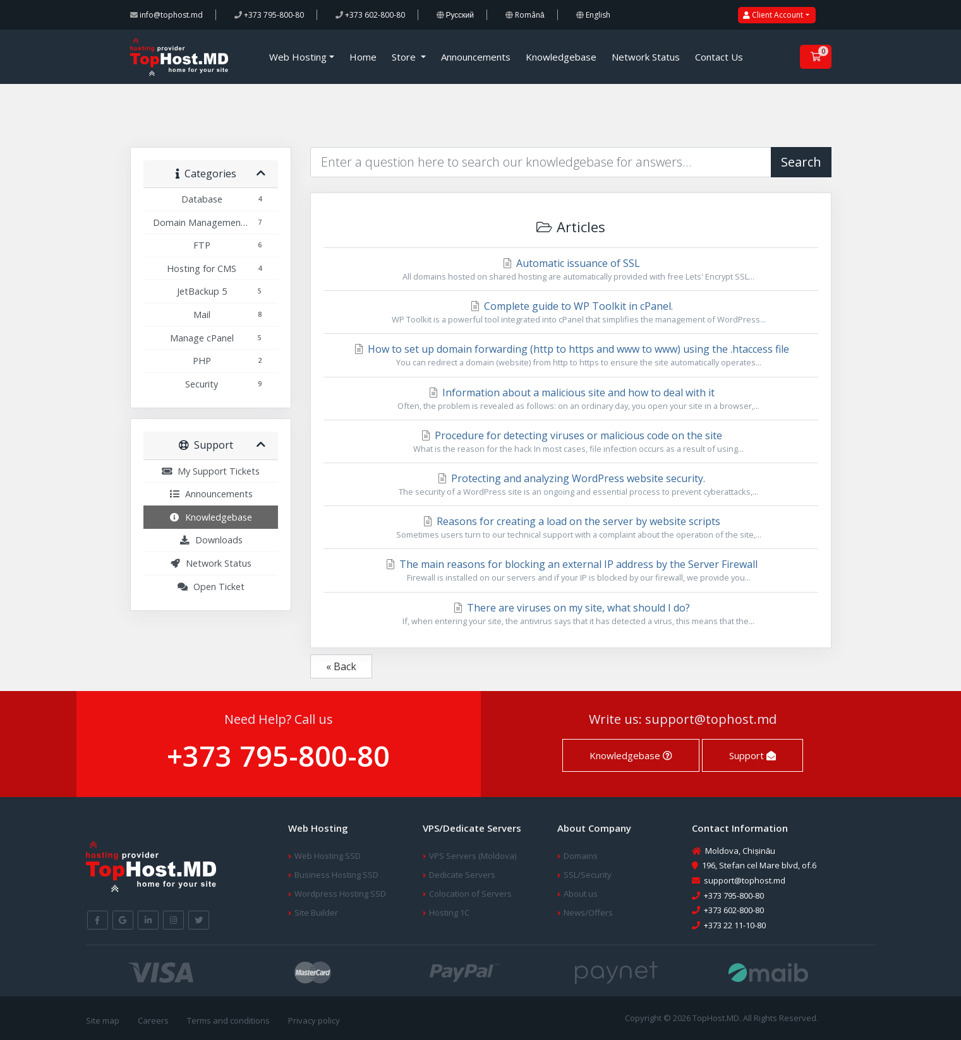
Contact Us (719, 56)
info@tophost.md (166, 14)
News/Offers (588, 912)
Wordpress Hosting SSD (340, 893)
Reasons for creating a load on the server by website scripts (571, 527)
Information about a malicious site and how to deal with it (571, 399)
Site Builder (316, 912)
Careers (153, 1020)
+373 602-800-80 (370, 14)
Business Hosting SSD (336, 874)
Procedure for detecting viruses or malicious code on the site (571, 441)
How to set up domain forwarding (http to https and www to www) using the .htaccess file (571, 355)
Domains (581, 855)
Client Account (773, 14)
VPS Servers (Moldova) (472, 855)
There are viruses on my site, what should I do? (571, 614)
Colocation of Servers (470, 893)
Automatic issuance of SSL (571, 269)
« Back (341, 666)
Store (405, 56)
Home (363, 56)
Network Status (646, 56)
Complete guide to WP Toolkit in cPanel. (571, 312)
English (593, 14)
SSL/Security (588, 874)
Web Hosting (298, 56)
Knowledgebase (561, 56)
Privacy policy (314, 1020)
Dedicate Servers (462, 874)
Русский (455, 14)
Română (525, 14)
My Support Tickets (210, 471)
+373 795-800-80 (269, 14)
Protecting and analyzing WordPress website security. (571, 484)
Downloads (211, 540)
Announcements (476, 56)
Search (801, 161)
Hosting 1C (449, 912)
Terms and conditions (228, 1020)
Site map (102, 1020)
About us (581, 893)
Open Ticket (211, 587)
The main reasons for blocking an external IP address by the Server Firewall (571, 570)
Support (752, 755)
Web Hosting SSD (327, 855)
